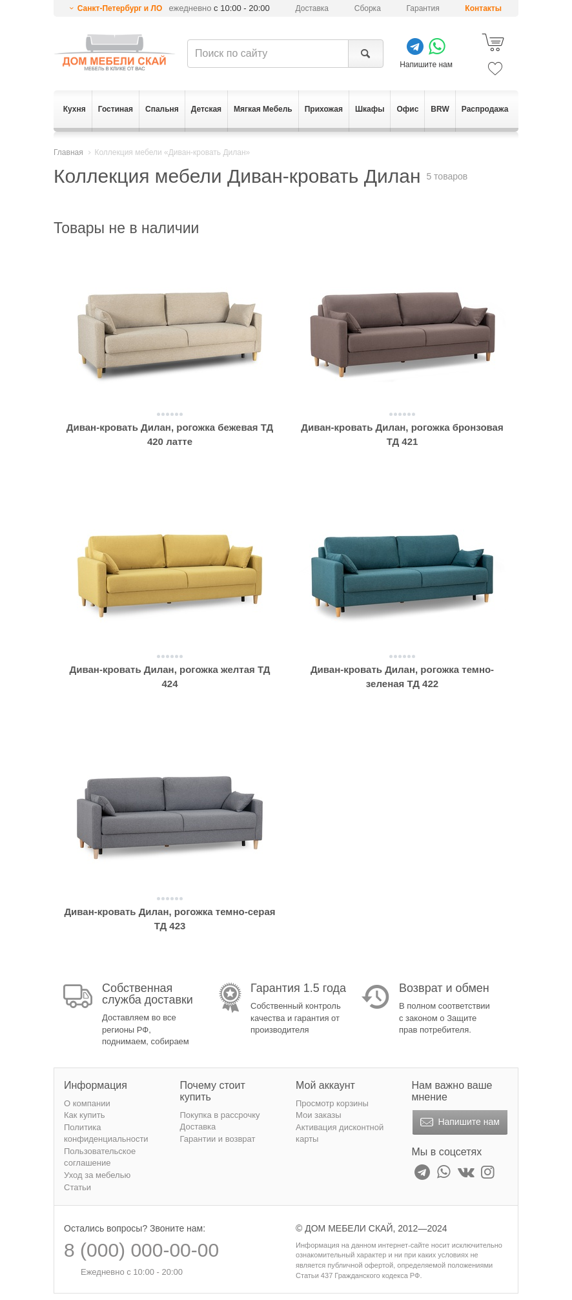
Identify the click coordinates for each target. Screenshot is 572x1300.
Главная (68, 152)
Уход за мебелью (97, 1175)
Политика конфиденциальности (106, 1133)
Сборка (367, 8)
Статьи (77, 1187)
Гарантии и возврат (218, 1139)
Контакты (483, 8)
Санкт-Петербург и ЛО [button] (120, 8)
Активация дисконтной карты (339, 1133)
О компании (87, 1103)
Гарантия (423, 8)
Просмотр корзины (332, 1103)
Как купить (84, 1115)
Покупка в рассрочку (220, 1115)
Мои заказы (319, 1115)
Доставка (312, 8)
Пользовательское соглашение (100, 1157)
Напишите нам (459, 1122)
